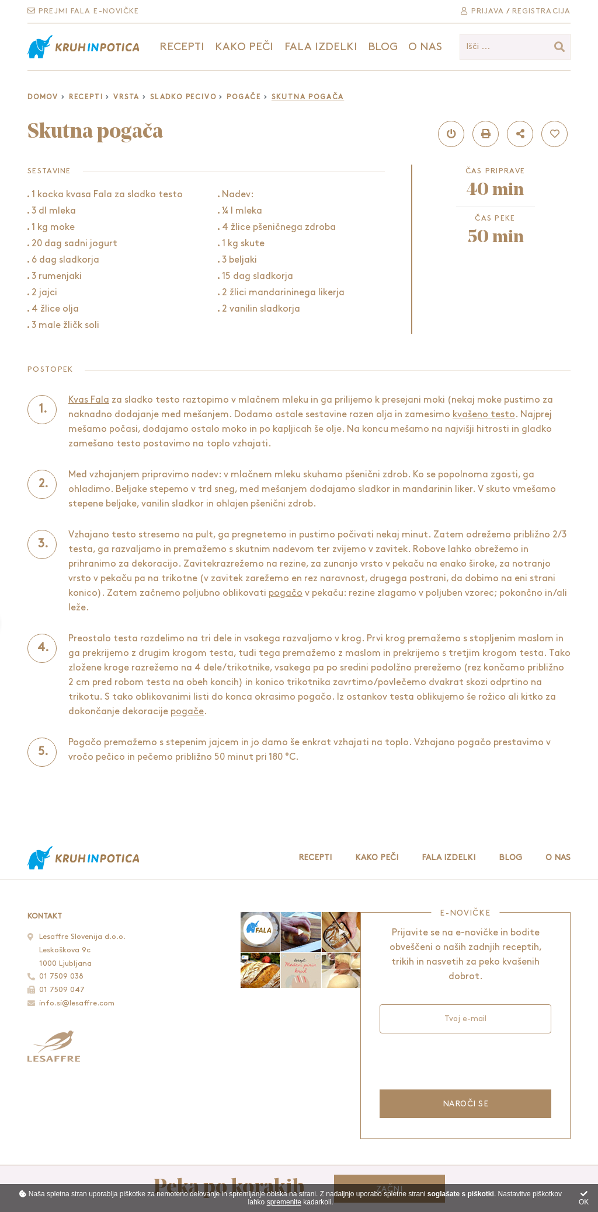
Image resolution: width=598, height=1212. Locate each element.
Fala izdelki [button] (320, 47)
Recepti (86, 97)
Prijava (482, 11)
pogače (187, 711)
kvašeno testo (484, 414)
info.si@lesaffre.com (76, 1003)
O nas (425, 47)
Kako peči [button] (244, 47)
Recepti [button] (181, 47)
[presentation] (465, 1060)
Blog (383, 47)
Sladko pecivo (183, 97)
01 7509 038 (61, 976)
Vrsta (126, 97)
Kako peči (376, 857)
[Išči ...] (515, 47)
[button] (451, 134)
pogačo (286, 593)
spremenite (284, 1202)
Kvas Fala (88, 400)
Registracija (541, 11)
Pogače (244, 97)
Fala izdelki (448, 857)
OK (584, 1198)
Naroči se (465, 1104)
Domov (42, 97)
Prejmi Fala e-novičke (83, 11)
